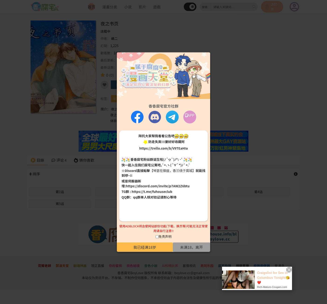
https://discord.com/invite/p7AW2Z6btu (158, 186)
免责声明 (165, 236)
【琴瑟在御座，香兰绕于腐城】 (173, 170)
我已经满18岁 (144, 247)
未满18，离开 (191, 247)
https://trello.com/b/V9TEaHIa (163, 148)
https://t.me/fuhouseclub (152, 191)
